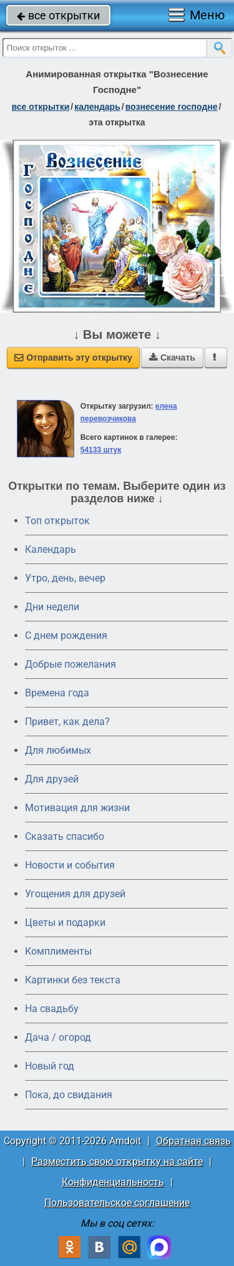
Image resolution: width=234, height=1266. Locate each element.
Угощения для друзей (75, 894)
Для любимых (58, 750)
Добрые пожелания (70, 664)
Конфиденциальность (113, 1182)
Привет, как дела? (67, 722)
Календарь (97, 107)
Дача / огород (58, 1037)
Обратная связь (193, 1141)
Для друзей (52, 779)
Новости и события (70, 865)
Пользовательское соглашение (117, 1203)
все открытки (58, 15)
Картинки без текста (72, 980)
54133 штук (101, 450)
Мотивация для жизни (77, 808)
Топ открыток (57, 521)
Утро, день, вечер (65, 578)
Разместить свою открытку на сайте (117, 1161)
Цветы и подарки (65, 922)
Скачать (172, 358)
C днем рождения (66, 635)
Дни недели (52, 607)
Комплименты (58, 951)
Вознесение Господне (171, 107)
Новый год (49, 1066)
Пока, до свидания (68, 1095)
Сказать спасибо (64, 836)
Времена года (57, 693)
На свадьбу (52, 1009)
